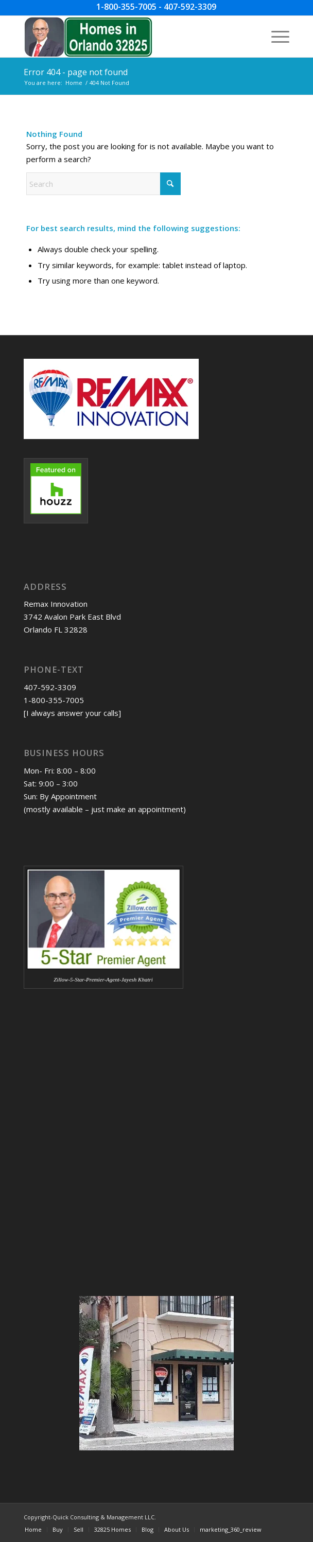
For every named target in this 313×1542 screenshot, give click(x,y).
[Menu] (275, 36)
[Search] (103, 183)
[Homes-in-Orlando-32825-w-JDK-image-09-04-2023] (130, 36)
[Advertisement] (75, 1081)
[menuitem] (275, 36)
